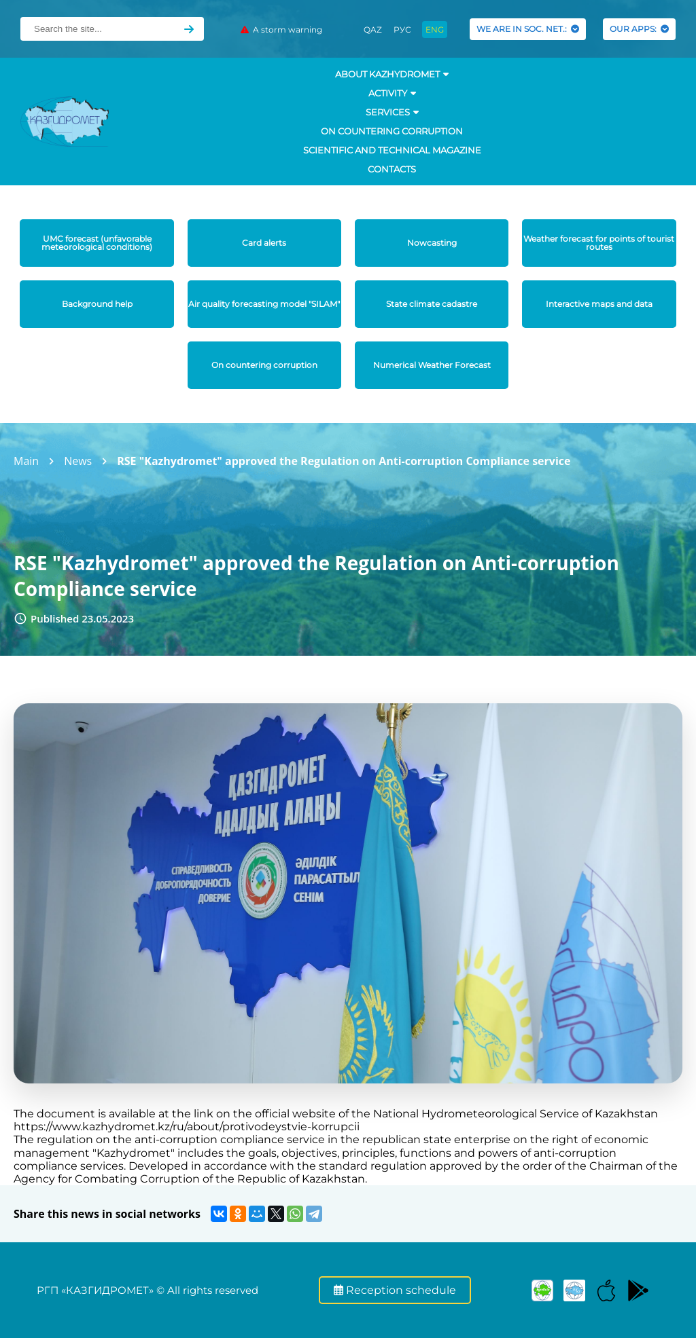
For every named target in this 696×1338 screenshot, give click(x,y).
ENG (434, 29)
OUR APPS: (639, 29)
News (78, 460)
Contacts (392, 169)
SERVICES (392, 112)
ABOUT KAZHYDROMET (392, 74)
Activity (392, 93)
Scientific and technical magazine (392, 150)
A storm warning (281, 29)
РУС (402, 29)
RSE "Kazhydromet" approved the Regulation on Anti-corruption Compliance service (343, 460)
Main (26, 460)
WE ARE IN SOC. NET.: (527, 29)
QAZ (373, 29)
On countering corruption (392, 131)
